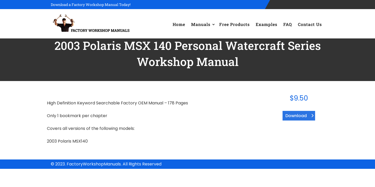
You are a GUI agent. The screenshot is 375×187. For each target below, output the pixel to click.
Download (296, 116)
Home (179, 24)
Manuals (200, 24)
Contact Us (310, 24)
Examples (266, 24)
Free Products (234, 24)
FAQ (287, 24)
